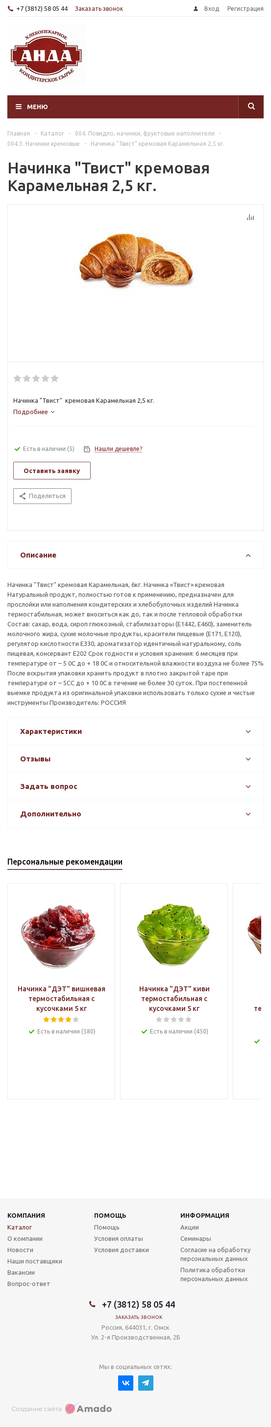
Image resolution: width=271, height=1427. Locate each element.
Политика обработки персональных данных (214, 1274)
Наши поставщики (34, 1261)
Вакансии (21, 1272)
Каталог (19, 1227)
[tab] (33, 412)
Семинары (195, 1238)
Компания (26, 1215)
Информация (204, 1215)
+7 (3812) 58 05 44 (42, 8)
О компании (25, 1238)
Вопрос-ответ (28, 1283)
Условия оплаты (118, 1238)
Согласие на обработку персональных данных (215, 1254)
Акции (189, 1227)
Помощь (110, 1215)
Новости (20, 1249)
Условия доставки (121, 1249)
